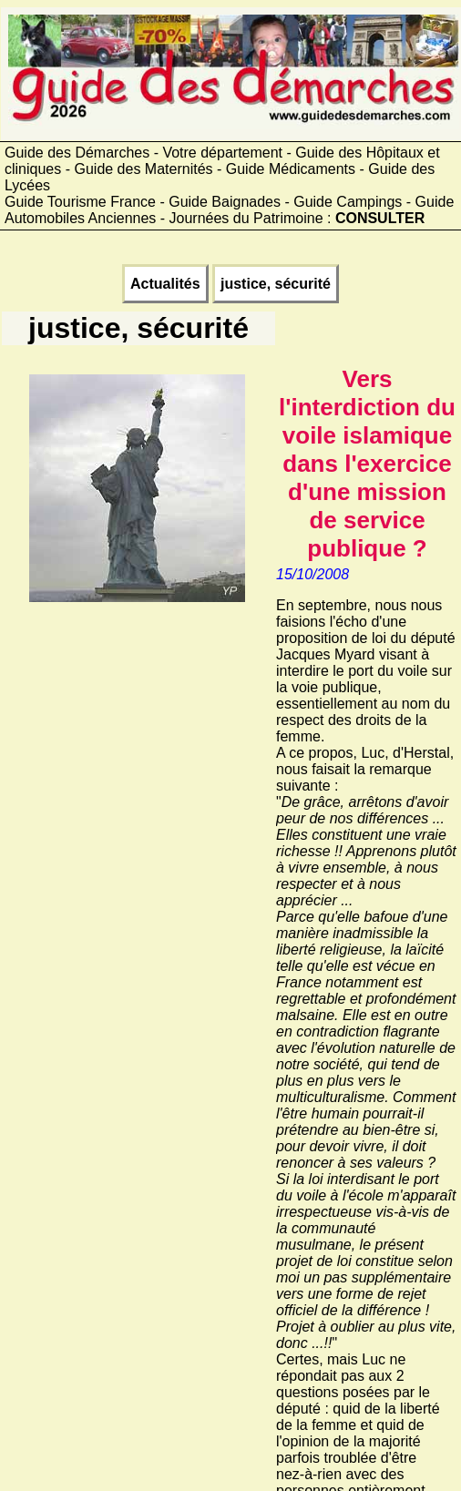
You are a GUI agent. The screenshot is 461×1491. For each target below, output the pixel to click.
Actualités (165, 283)
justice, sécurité (275, 283)
